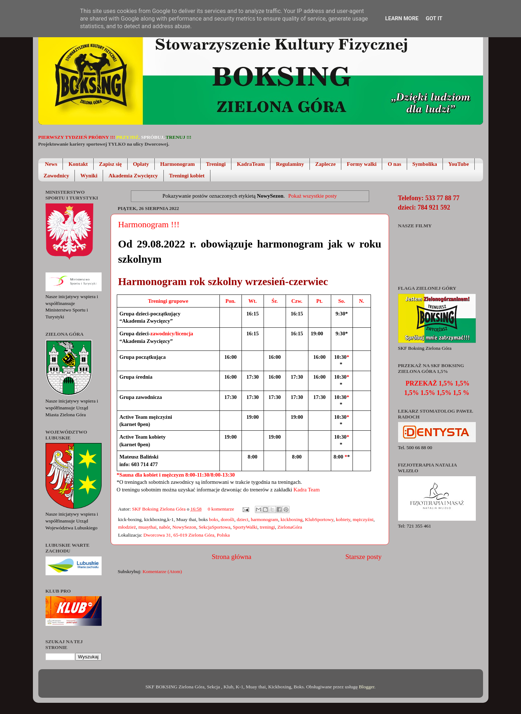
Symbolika (425, 164)
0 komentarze (221, 509)
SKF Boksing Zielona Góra (159, 509)
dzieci (242, 519)
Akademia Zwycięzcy (133, 175)
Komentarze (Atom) (162, 571)
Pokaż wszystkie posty (312, 196)
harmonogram (264, 519)
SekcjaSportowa (214, 527)
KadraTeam (251, 164)
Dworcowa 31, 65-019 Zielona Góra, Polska (187, 535)
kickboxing (292, 519)
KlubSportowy (319, 519)
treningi (267, 527)
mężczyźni (363, 519)
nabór (164, 527)
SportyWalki (245, 527)
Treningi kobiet (187, 175)
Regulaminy (290, 164)
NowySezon (184, 527)
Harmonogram (177, 164)
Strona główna (232, 556)
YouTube (458, 164)
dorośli (227, 519)
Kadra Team (307, 490)
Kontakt (77, 164)
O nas (394, 164)
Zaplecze (325, 164)
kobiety (343, 519)
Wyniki (88, 175)
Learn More (401, 18)
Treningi (216, 164)
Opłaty (141, 164)
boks (213, 519)
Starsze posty (363, 556)
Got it (434, 18)
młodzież (127, 527)
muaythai (147, 527)
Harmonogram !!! (149, 224)
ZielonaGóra (289, 527)
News (51, 164)
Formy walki (361, 164)
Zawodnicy (56, 175)
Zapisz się (110, 164)
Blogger (367, 686)
